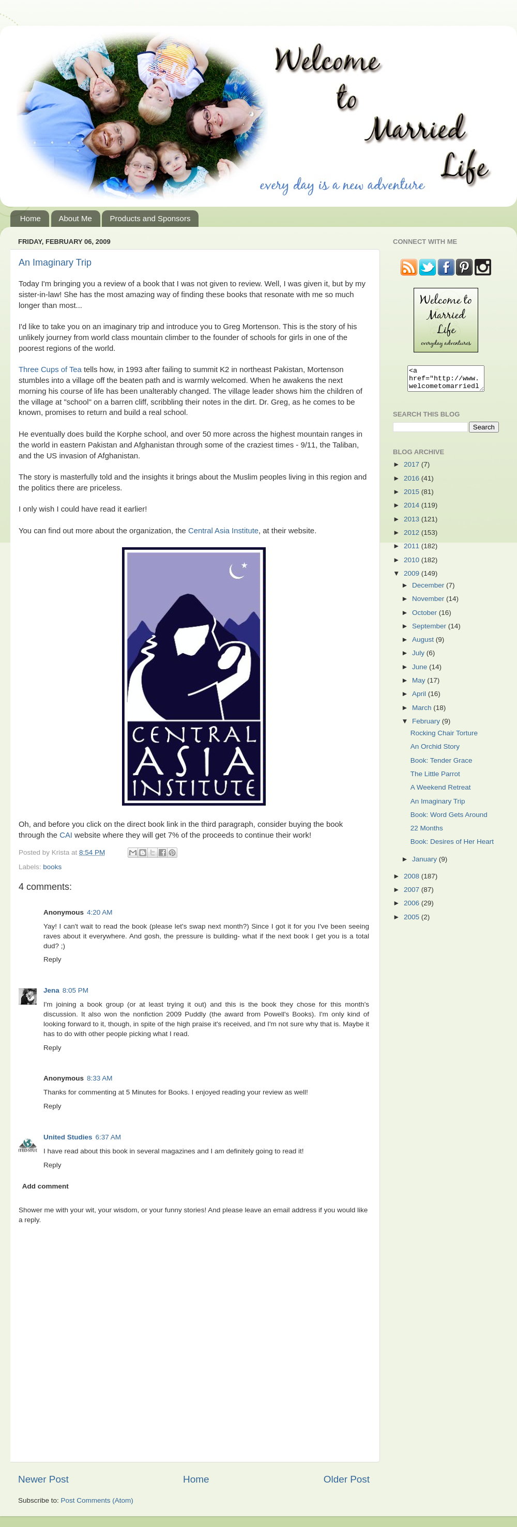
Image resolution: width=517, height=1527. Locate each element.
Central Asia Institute (223, 531)
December (429, 590)
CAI (65, 835)
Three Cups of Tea (50, 369)
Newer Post (43, 1479)
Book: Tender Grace (441, 765)
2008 (412, 881)
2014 (412, 510)
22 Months (426, 833)
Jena (51, 990)
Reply (52, 959)
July (419, 657)
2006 (412, 908)
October (425, 617)
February (427, 726)
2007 (412, 894)
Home (30, 218)
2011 (412, 550)
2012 (412, 537)
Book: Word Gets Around (449, 819)
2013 (412, 524)
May (419, 685)
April (420, 698)
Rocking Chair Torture (444, 738)
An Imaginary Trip (55, 262)
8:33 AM (100, 1078)
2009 (412, 578)
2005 (412, 922)
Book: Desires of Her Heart (452, 846)
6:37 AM (108, 1137)
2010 (412, 564)
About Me (75, 218)
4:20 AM (100, 912)
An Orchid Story (435, 751)
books (52, 867)
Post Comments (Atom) (97, 1500)
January (425, 864)
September (430, 631)
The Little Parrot (435, 778)
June (420, 671)
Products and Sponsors (150, 218)
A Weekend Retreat (440, 792)
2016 (412, 483)
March (422, 712)
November (429, 603)
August (424, 644)
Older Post (347, 1479)
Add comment (45, 1186)
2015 (412, 496)
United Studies (68, 1137)
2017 (412, 469)
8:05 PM (75, 990)
